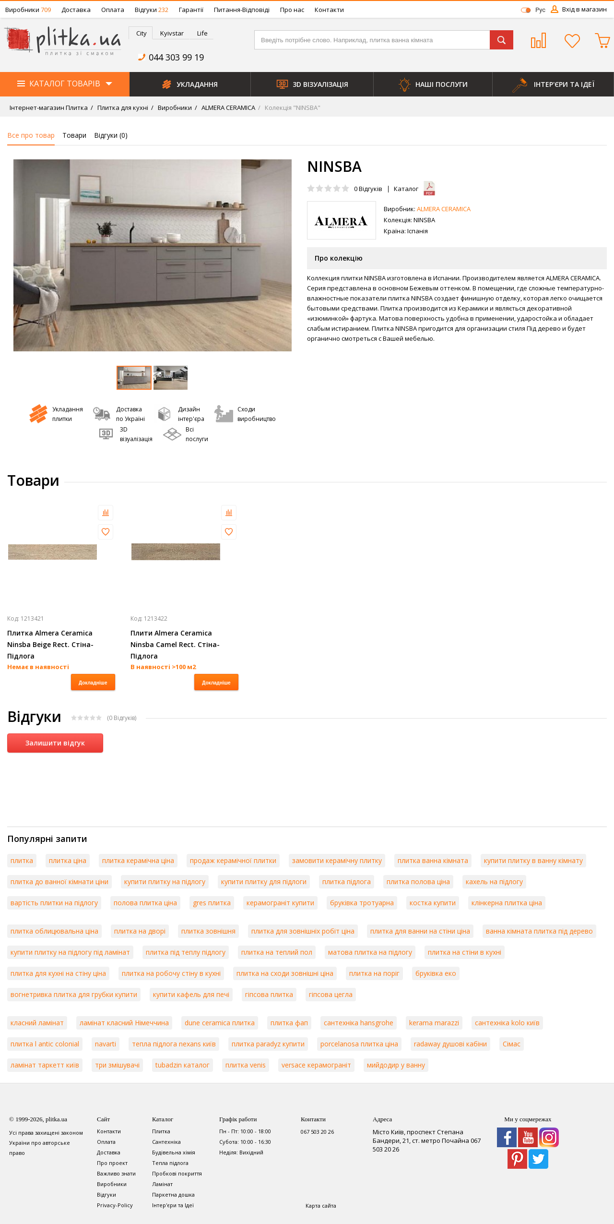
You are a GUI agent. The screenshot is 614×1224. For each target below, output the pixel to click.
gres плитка (212, 902)
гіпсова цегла (331, 994)
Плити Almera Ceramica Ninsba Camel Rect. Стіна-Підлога (175, 644)
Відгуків (368, 188)
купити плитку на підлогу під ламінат (70, 952)
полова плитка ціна (145, 902)
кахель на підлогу (494, 881)
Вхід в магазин (584, 9)
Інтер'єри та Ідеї (173, 1205)
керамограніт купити (280, 902)
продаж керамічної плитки (233, 860)
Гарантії (191, 9)
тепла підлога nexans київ (174, 1043)
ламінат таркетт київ (45, 1064)
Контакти (329, 9)
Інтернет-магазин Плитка (49, 107)
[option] (152, 255)
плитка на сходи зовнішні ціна (284, 973)
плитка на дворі (139, 931)
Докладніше (93, 682)
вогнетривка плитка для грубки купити (74, 994)
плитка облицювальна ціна (54, 931)
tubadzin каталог (182, 1064)
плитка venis (245, 1064)
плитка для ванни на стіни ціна (420, 931)
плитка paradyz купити (268, 1043)
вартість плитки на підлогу (54, 902)
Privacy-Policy (115, 1205)
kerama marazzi (434, 1022)
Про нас (292, 9)
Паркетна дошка (173, 1194)
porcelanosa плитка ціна (359, 1043)
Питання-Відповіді (242, 9)
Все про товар (31, 135)
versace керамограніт (316, 1064)
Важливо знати (116, 1173)
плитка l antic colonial (45, 1043)
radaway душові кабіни (450, 1043)
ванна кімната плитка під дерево (539, 931)
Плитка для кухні (122, 107)
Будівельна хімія (173, 1152)
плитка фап (289, 1022)
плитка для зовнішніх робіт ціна (302, 931)
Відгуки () (111, 135)
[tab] (141, 32)
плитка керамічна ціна (138, 860)
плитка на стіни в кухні (464, 952)
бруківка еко (435, 973)
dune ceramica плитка (220, 1022)
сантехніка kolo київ (507, 1022)
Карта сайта (321, 1205)
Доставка (76, 9)
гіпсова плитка (269, 994)
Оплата (112, 9)
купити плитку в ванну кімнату (533, 860)
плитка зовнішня (208, 931)
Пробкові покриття (177, 1173)
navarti (105, 1043)
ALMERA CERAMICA (227, 107)
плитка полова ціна (418, 881)
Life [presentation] (202, 33)
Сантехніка (166, 1141)
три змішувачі (117, 1064)
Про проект (112, 1162)
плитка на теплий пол (276, 952)
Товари (74, 135)
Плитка (161, 1131)
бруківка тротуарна (362, 902)
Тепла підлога (170, 1162)
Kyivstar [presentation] (172, 33)
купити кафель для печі (191, 994)
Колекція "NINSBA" (291, 107)
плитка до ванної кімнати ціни (59, 881)
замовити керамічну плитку (337, 860)
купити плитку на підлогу (164, 881)
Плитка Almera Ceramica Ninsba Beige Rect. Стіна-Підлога (50, 644)
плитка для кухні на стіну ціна (58, 973)
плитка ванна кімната (433, 860)
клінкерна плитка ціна (507, 902)
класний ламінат (37, 1022)
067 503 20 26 (317, 1131)
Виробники (28, 9)
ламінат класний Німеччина (124, 1022)
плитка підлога (346, 881)
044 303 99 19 (176, 57)
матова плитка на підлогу (370, 952)
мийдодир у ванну (396, 1064)
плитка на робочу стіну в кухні (171, 973)
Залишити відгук (55, 742)
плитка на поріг (374, 973)
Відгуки (151, 9)
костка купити (433, 902)
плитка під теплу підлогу (185, 952)
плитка (22, 860)
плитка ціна (67, 860)
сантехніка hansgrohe (358, 1022)
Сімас (511, 1043)
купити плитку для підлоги (264, 881)
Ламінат (162, 1184)
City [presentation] (141, 33)
